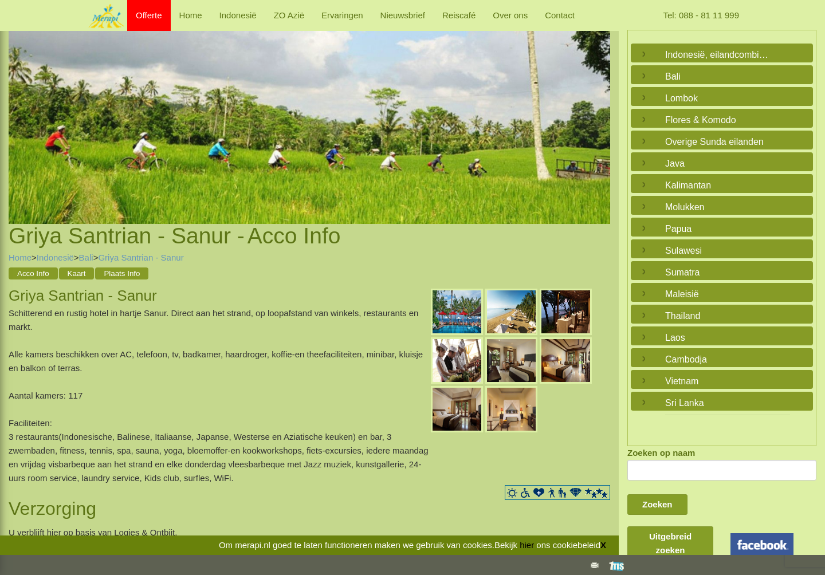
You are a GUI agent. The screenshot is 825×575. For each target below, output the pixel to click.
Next (598, 113)
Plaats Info (122, 273)
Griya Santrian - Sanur (140, 257)
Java (675, 163)
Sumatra (682, 272)
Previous (20, 113)
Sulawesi (683, 250)
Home (190, 15)
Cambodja (686, 359)
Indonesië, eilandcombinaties (719, 55)
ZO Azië (289, 15)
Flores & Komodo (700, 120)
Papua (678, 229)
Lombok (681, 98)
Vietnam (681, 381)
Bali (86, 257)
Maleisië (682, 294)
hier (527, 545)
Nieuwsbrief (402, 15)
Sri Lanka (684, 403)
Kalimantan (688, 185)
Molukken (684, 207)
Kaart (77, 273)
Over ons (510, 15)
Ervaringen (342, 15)
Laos (675, 337)
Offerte (149, 15)
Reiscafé (459, 15)
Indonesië (238, 15)
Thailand (682, 316)
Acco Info (33, 273)
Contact (560, 15)
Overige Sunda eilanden (714, 142)
